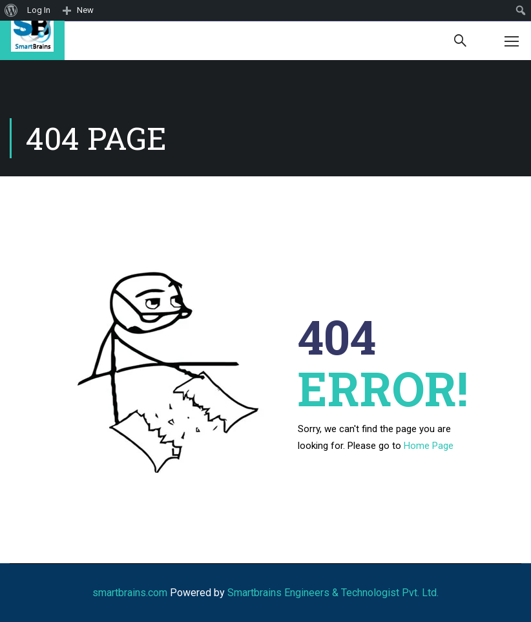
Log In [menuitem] (38, 10)
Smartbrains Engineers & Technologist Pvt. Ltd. (333, 592)
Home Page (428, 445)
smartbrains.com (129, 592)
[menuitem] (11, 10)
